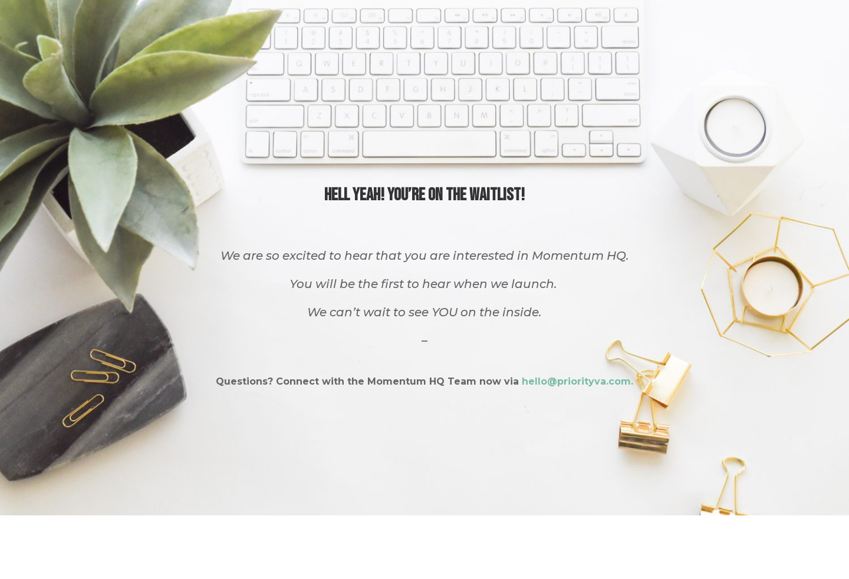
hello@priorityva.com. (577, 381)
